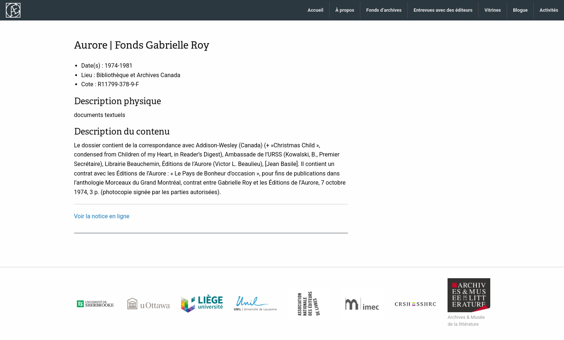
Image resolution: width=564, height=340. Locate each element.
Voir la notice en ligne (102, 216)
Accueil (315, 10)
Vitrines (492, 10)
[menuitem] (316, 10)
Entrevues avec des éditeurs (443, 10)
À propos (344, 10)
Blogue (520, 10)
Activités (549, 10)
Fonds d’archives (384, 10)
